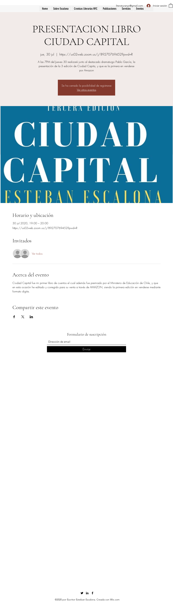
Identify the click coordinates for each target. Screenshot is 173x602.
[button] (109, 8)
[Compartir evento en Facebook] (14, 316)
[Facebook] (92, 593)
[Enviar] (86, 349)
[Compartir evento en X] (22, 316)
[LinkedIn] (87, 593)
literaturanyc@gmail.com (129, 5)
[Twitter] (82, 593)
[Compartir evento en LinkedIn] (31, 316)
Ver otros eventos (86, 90)
